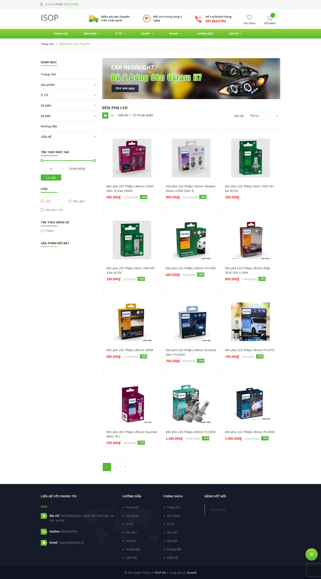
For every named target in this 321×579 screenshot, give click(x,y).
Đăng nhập (71, 4)
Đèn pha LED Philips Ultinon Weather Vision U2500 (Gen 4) (191, 188)
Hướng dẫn (49, 126)
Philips (47, 231)
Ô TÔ (44, 95)
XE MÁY (46, 105)
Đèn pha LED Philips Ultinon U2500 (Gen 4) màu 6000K (130, 188)
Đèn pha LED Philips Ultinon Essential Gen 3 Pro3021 (191, 352)
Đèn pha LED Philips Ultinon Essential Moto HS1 (131, 434)
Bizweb (192, 572)
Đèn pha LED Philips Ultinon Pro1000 (191, 268)
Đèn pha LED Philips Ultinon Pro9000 (250, 432)
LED (46, 201)
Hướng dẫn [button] (132, 496)
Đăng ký (50, 4)
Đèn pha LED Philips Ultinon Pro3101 (250, 350)
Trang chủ (48, 74)
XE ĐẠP (46, 116)
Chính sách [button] (173, 496)
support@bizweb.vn (71, 542)
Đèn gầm (76, 201)
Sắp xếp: (239, 116)
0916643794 (69, 531)
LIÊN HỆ (46, 137)
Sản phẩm (48, 85)
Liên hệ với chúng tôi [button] (59, 496)
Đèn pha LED (52, 210)
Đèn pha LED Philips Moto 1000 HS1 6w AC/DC (249, 188)
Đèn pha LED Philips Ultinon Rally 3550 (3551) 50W (247, 270)
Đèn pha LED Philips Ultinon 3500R (130, 350)
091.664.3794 (216, 21)
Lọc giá (51, 177)
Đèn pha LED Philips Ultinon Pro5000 (191, 432)
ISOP (50, 17)
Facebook (218, 509)
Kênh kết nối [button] (215, 496)
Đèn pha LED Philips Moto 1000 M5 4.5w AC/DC (130, 270)
